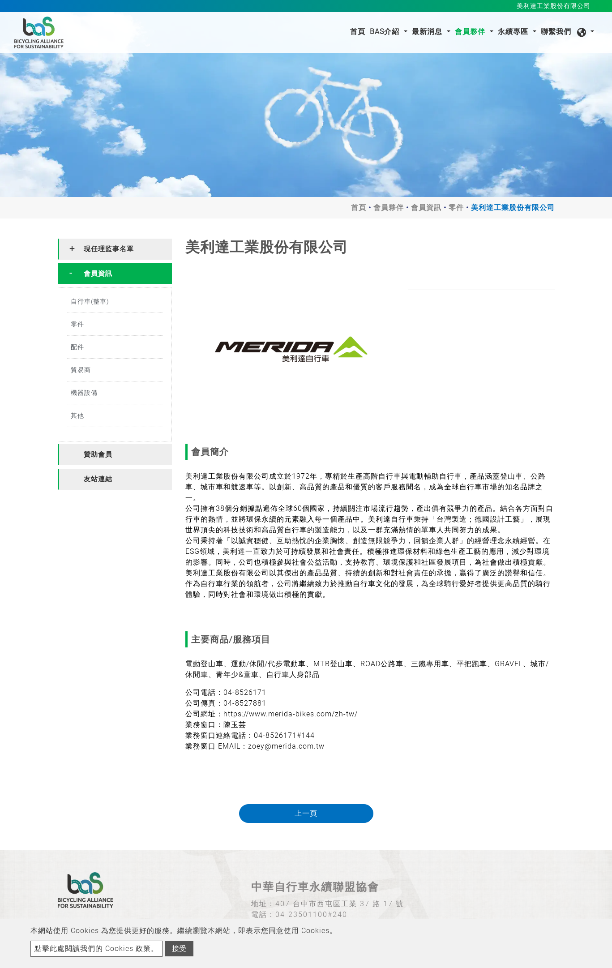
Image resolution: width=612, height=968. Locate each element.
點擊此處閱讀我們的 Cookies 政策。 (96, 948)
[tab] (115, 249)
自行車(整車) (90, 301)
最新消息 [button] (428, 31)
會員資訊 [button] (98, 274)
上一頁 (306, 813)
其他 (77, 415)
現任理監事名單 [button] (109, 249)
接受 (179, 948)
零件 (456, 207)
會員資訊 (426, 207)
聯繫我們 (556, 31)
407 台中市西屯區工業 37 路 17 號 (339, 903)
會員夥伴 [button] (471, 31)
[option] (290, 349)
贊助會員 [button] (98, 454)
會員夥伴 (388, 207)
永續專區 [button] (514, 31)
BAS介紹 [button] (386, 31)
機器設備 (84, 392)
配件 (77, 347)
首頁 (359, 31)
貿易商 (81, 369)
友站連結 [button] (98, 479)
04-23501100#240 (311, 914)
